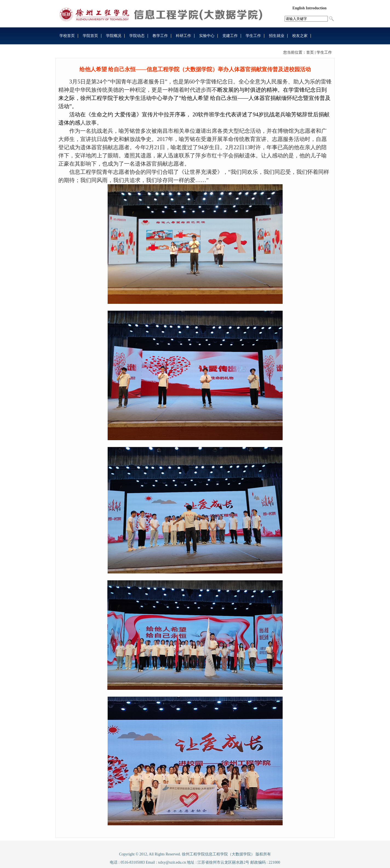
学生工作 (253, 36)
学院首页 (90, 36)
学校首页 (67, 36)
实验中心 (206, 36)
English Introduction (309, 8)
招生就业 (276, 36)
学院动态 (137, 36)
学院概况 (113, 36)
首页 (310, 52)
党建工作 (230, 36)
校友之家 (300, 36)
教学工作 (160, 36)
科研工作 (183, 36)
